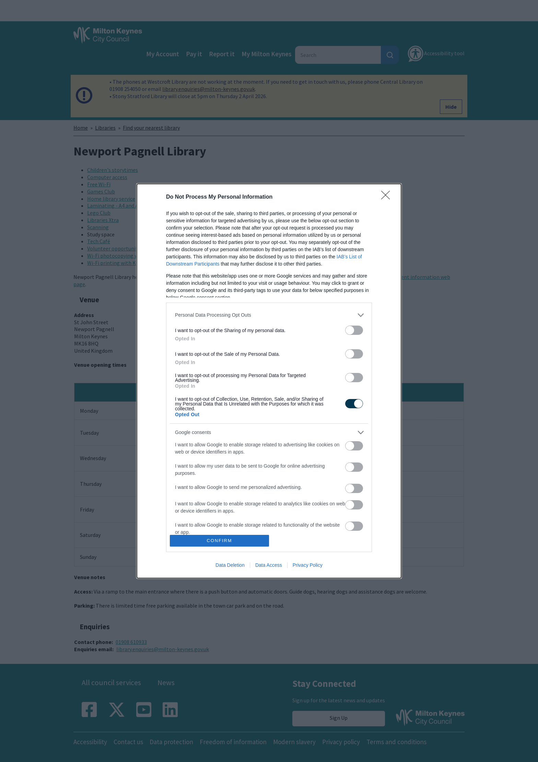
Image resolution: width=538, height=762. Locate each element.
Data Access (268, 565)
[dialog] (269, 381)
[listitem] (269, 315)
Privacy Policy (308, 565)
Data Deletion (230, 565)
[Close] (387, 197)
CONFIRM (219, 540)
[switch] (354, 330)
